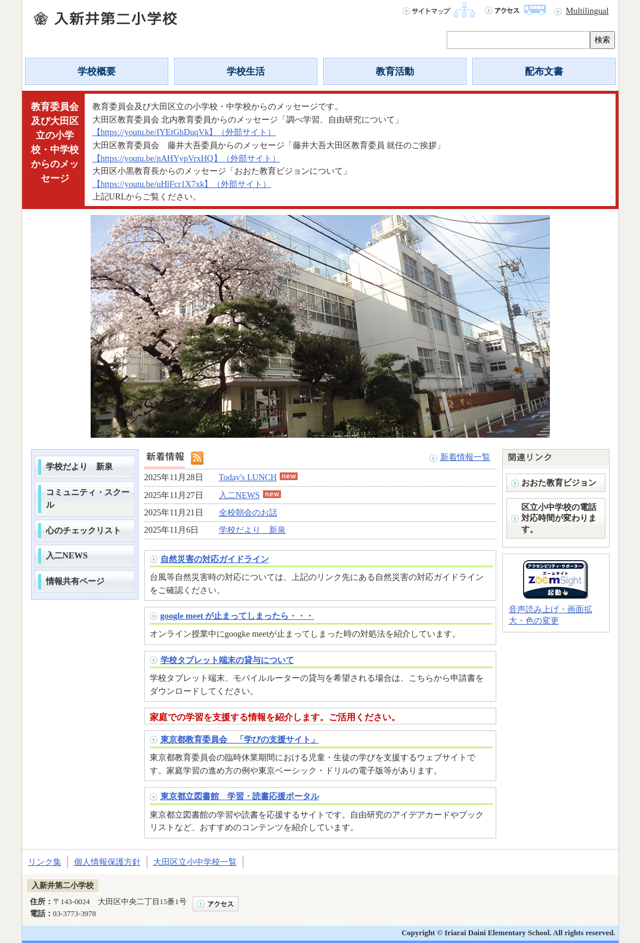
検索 (602, 39)
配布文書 (544, 71)
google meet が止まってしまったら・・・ (237, 616)
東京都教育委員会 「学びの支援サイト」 (239, 739)
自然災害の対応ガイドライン (214, 559)
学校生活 (246, 71)
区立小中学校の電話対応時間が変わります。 (558, 518)
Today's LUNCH (258, 477)
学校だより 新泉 (79, 466)
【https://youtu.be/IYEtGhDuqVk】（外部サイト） (184, 132)
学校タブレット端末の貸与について (227, 660)
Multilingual (587, 11)
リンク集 (44, 862)
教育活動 (395, 71)
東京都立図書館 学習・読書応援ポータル (239, 796)
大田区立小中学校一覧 (195, 862)
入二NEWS (67, 555)
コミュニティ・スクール (87, 498)
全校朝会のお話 (248, 512)
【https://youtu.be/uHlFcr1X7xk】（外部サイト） (181, 184)
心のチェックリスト (83, 530)
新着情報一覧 (465, 457)
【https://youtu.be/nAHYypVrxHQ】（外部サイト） (186, 158)
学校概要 (97, 71)
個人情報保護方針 (107, 862)
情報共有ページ (75, 581)
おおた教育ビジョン (558, 482)
